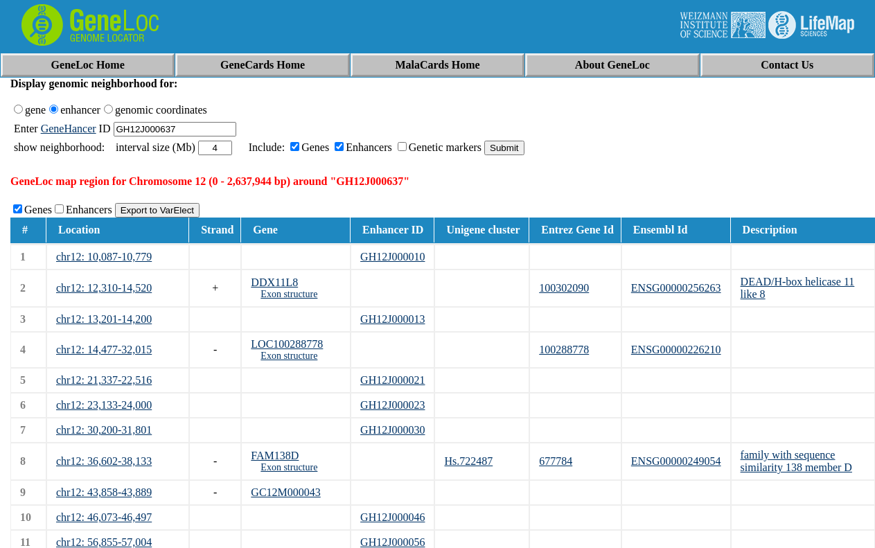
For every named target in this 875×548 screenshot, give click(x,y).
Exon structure (288, 294)
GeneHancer (68, 128)
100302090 (564, 288)
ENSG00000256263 (676, 288)
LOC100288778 (287, 344)
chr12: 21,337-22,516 (104, 380)
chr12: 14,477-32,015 (104, 349)
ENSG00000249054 (676, 461)
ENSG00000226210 (676, 349)
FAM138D (275, 455)
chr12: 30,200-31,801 (104, 430)
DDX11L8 (274, 282)
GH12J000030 (392, 430)
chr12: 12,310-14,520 (104, 288)
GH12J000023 (392, 405)
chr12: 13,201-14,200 (104, 319)
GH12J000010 (392, 257)
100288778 (564, 349)
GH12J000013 (392, 319)
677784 (555, 461)
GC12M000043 (285, 492)
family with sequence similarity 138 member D (796, 461)
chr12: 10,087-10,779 (104, 257)
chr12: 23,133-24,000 (104, 405)
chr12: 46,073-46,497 (104, 517)
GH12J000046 (392, 517)
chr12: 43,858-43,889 (104, 492)
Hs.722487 (468, 461)
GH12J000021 (392, 380)
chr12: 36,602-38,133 (104, 461)
